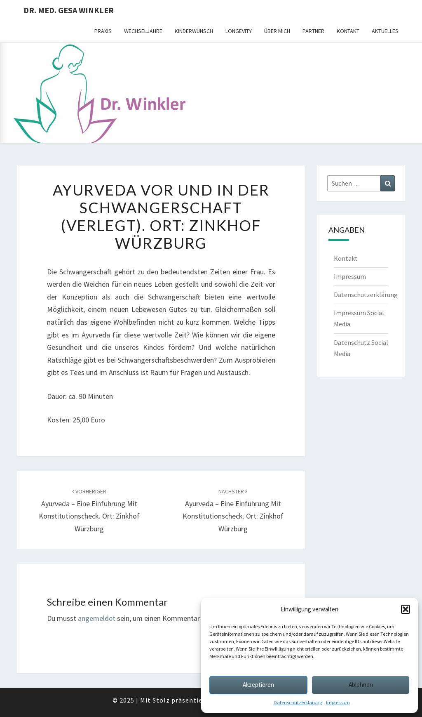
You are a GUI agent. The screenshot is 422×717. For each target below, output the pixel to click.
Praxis (103, 31)
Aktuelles (385, 31)
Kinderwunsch (194, 31)
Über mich (277, 31)
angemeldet (96, 618)
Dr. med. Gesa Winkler (68, 10)
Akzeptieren (258, 685)
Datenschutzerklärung (298, 702)
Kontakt (348, 31)
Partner (313, 31)
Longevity (238, 31)
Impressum (338, 702)
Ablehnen (361, 685)
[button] (405, 609)
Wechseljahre (143, 31)
